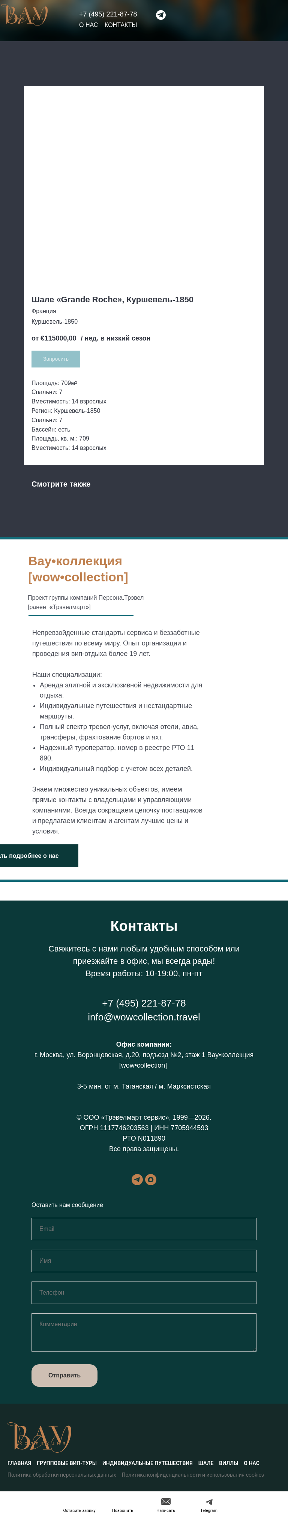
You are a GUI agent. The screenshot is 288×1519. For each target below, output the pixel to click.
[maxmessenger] (150, 1179)
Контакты (121, 25)
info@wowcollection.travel (144, 1017)
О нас (88, 25)
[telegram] (137, 1179)
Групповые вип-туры (67, 1463)
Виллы (228, 1463)
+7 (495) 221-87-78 (108, 14)
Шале (206, 1463)
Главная (19, 1463)
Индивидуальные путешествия (147, 1463)
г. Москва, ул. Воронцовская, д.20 (86, 1055)
